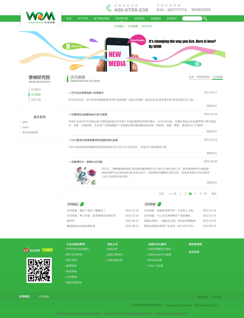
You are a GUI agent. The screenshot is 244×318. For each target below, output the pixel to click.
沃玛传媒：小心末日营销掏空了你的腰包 (167, 215)
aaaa (25, 127)
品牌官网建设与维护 (159, 248)
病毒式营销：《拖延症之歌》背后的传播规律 (170, 220)
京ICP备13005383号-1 (207, 305)
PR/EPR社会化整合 (77, 248)
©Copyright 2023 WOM (178, 305)
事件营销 (71, 260)
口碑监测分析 (115, 260)
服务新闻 (40, 117)
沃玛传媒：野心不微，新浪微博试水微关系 (91, 215)
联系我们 (172, 18)
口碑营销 (71, 276)
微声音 (71, 220)
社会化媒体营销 (76, 244)
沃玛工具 (147, 26)
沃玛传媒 (42, 296)
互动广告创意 (155, 265)
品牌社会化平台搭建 (159, 254)
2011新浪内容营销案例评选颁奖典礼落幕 (94, 140)
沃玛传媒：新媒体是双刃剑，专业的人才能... (169, 210)
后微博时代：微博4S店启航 (87, 161)
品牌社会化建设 (157, 244)
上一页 (172, 193)
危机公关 (112, 244)
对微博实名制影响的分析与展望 (89, 114)
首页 (69, 18)
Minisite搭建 (155, 260)
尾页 (214, 193)
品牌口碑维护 (115, 254)
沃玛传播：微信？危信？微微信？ (86, 210)
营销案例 (156, 18)
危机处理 (112, 248)
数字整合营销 (101, 18)
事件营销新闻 (30, 132)
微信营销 (71, 271)
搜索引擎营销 (74, 282)
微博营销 (71, 265)
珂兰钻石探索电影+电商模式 (87, 92)
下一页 (203, 193)
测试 (25, 122)
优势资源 (139, 18)
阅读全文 (212, 105)
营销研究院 (121, 18)
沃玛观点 (119, 26)
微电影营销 (195, 244)
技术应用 (194, 251)
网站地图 (203, 296)
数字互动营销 (74, 254)
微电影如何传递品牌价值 (81, 225)
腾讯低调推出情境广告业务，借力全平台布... (169, 225)
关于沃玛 (83, 18)
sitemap (216, 296)
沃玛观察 (133, 26)
